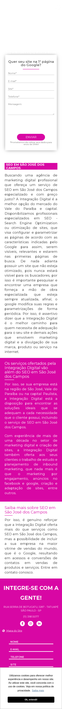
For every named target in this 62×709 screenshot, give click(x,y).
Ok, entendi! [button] (31, 699)
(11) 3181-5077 (17, 52)
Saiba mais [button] (38, 690)
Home (12, 27)
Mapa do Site (12, 630)
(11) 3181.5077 (31, 616)
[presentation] (31, 125)
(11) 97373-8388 (43, 52)
